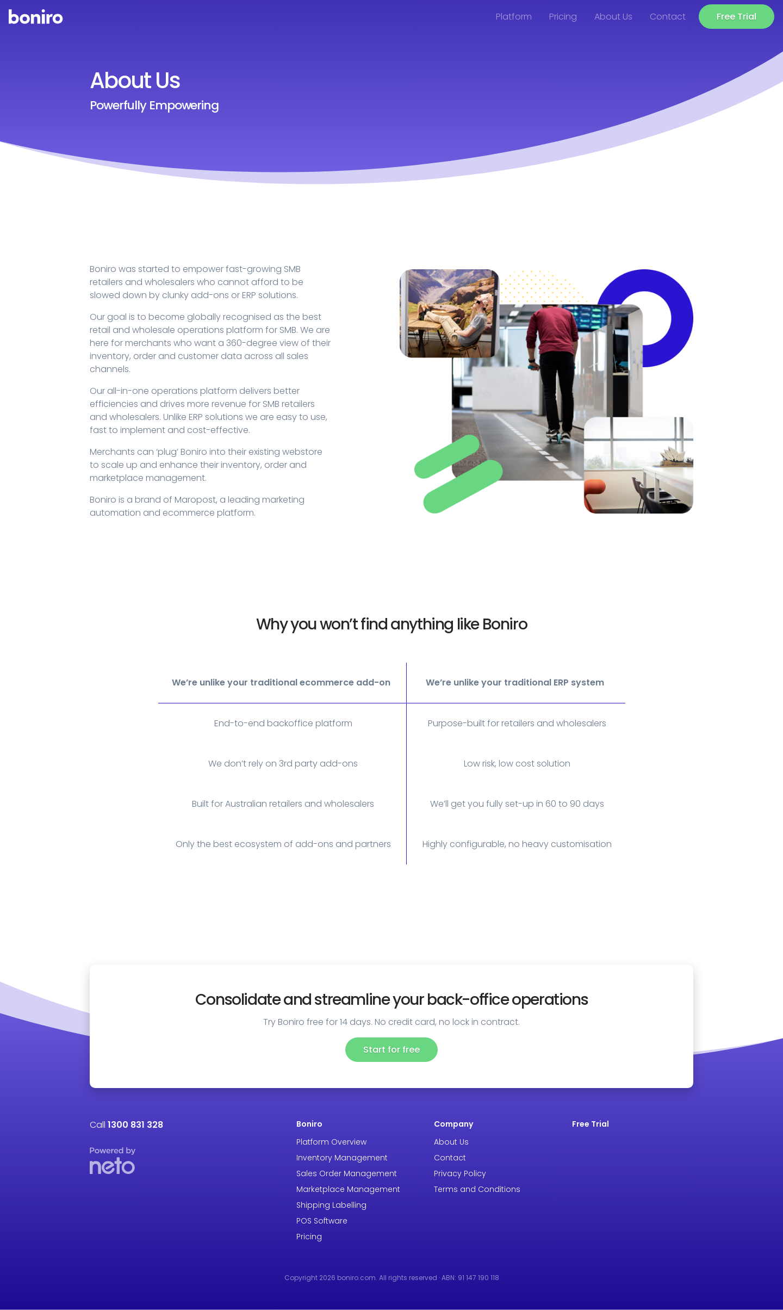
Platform (514, 16)
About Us (613, 16)
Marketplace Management (348, 1189)
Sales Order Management (346, 1173)
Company (453, 1124)
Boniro (309, 1124)
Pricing (563, 16)
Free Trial (736, 16)
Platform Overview (331, 1141)
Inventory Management (342, 1157)
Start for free (391, 1049)
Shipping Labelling (331, 1205)
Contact (668, 16)
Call (126, 1125)
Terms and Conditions (477, 1189)
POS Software (321, 1220)
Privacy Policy (460, 1173)
